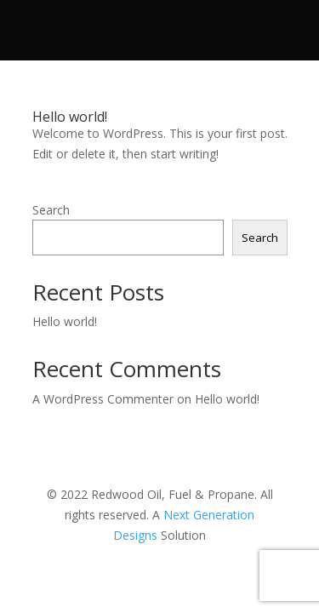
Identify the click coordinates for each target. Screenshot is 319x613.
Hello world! (69, 116)
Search (51, 210)
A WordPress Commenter (103, 399)
